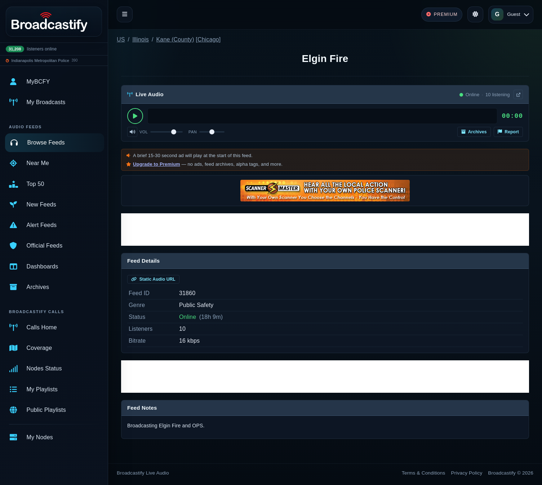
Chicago (208, 39)
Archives (474, 131)
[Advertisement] (325, 229)
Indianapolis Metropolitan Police (40, 60)
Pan (192, 132)
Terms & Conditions (423, 473)
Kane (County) (175, 39)
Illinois (140, 39)
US (121, 39)
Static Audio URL (153, 279)
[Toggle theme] (475, 14)
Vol (143, 132)
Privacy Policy (467, 473)
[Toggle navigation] (125, 14)
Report (508, 131)
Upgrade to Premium (156, 164)
